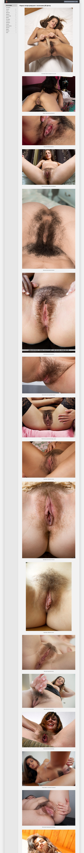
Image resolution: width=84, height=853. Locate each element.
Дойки (7, 17)
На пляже (8, 19)
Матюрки (8, 22)
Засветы (7, 14)
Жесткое (8, 12)
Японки (7, 27)
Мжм (7, 32)
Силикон (8, 20)
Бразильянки (8, 25)
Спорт (7, 10)
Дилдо (7, 29)
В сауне (7, 30)
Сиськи (7, 9)
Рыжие (7, 24)
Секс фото (8, 7)
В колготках (8, 15)
